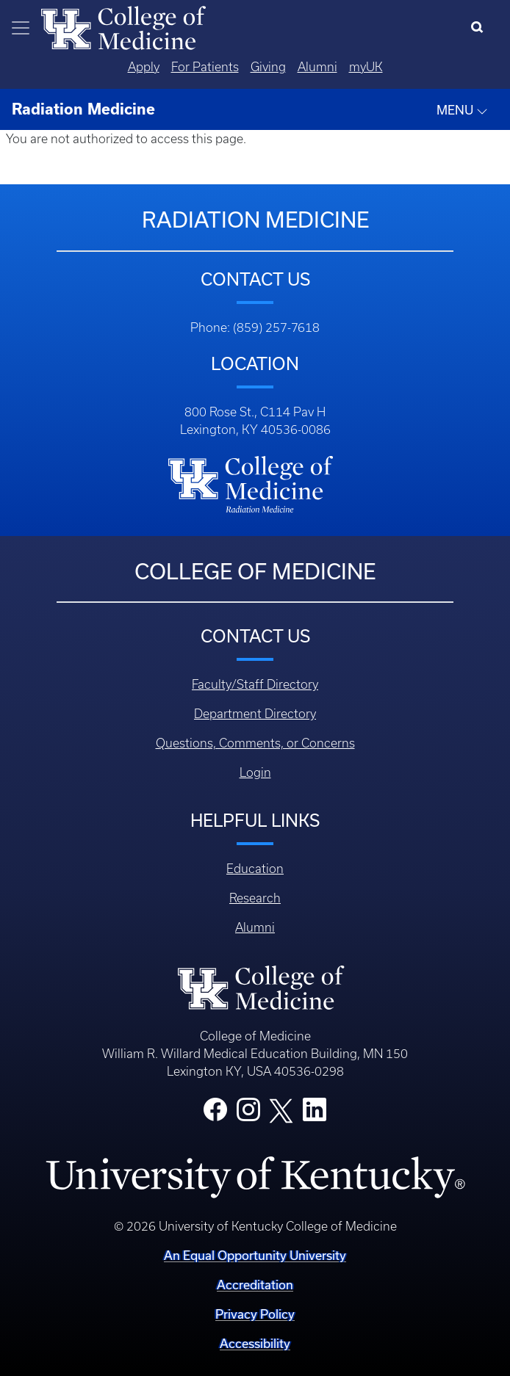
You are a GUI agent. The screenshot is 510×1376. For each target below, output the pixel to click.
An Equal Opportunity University (255, 1255)
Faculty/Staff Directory (255, 684)
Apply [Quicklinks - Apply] (143, 66)
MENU (462, 110)
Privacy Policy (255, 1314)
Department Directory (255, 713)
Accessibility (255, 1343)
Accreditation (255, 1285)
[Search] (480, 28)
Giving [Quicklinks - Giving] (268, 66)
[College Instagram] (248, 1113)
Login (255, 772)
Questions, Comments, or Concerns (255, 743)
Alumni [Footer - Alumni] (255, 927)
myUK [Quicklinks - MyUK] (366, 66)
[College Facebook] (215, 1113)
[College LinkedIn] (314, 1113)
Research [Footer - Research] (255, 898)
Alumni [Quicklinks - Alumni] (317, 66)
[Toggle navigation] (20, 28)
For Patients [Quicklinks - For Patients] (205, 66)
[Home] (123, 26)
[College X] (281, 1109)
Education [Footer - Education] (255, 868)
